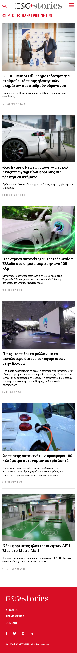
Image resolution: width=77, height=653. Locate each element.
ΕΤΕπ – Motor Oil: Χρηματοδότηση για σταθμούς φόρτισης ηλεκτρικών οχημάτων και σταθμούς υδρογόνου (36, 80)
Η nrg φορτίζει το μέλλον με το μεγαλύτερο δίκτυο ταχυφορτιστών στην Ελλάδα (34, 358)
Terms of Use (15, 616)
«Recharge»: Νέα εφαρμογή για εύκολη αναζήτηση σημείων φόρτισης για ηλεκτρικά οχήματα (36, 172)
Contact (11, 623)
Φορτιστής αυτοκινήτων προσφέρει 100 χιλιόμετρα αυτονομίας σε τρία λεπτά (37, 458)
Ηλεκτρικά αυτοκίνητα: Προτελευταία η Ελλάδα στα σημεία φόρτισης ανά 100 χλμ (37, 263)
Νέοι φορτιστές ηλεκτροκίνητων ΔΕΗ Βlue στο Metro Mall (36, 548)
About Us (12, 610)
